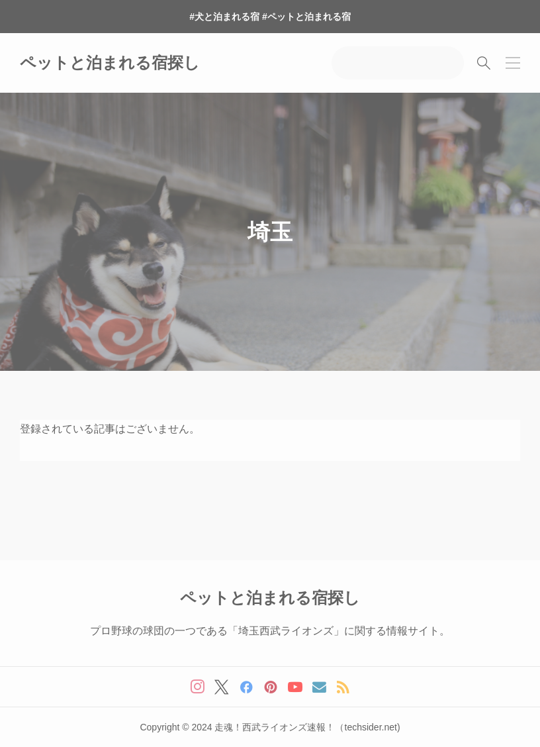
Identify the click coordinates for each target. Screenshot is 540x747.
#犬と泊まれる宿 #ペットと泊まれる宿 (269, 16)
